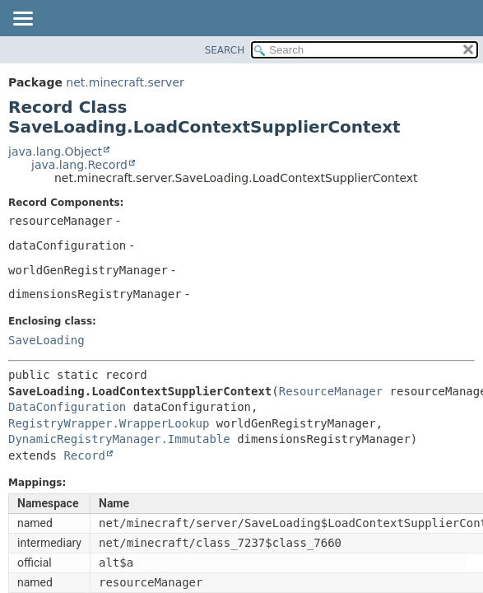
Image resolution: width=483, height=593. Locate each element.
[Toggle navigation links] (22, 19)
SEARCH (225, 50)
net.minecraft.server (124, 82)
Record (84, 455)
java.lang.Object (55, 151)
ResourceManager (331, 391)
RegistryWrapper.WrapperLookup (108, 423)
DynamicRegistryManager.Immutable (119, 439)
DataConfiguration (67, 406)
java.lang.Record (79, 164)
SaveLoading (46, 340)
